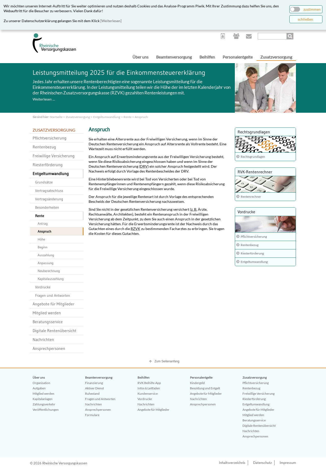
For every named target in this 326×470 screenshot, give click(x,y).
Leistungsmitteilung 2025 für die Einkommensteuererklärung (119, 72)
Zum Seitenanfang (166, 361)
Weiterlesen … (44, 99)
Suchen (291, 36)
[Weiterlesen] (110, 21)
